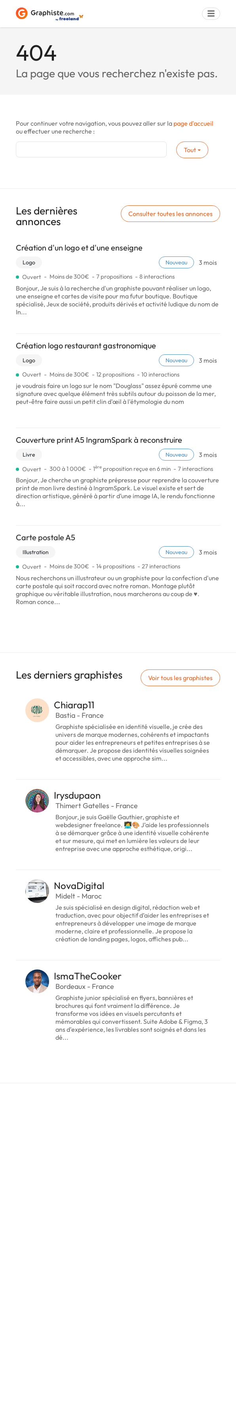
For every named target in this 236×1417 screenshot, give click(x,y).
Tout (190, 150)
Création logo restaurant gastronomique (86, 345)
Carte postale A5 (45, 537)
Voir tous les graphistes (180, 678)
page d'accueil (193, 123)
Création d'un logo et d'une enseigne (79, 247)
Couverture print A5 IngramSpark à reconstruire (99, 440)
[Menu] (211, 14)
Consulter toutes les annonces (170, 214)
